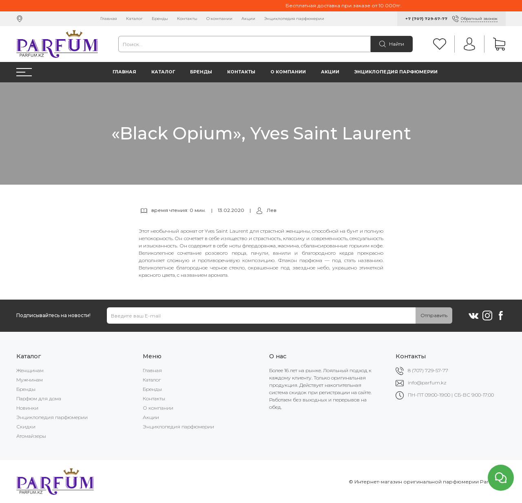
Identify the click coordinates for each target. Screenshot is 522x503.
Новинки (27, 408)
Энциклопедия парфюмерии (294, 18)
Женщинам (30, 370)
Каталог (134, 18)
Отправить (433, 315)
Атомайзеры (31, 436)
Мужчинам (29, 380)
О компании (219, 18)
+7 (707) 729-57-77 (426, 18)
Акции (248, 18)
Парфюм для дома (38, 398)
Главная (108, 18)
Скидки (25, 427)
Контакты (187, 18)
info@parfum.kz (427, 382)
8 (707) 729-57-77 (428, 370)
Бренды (160, 18)
